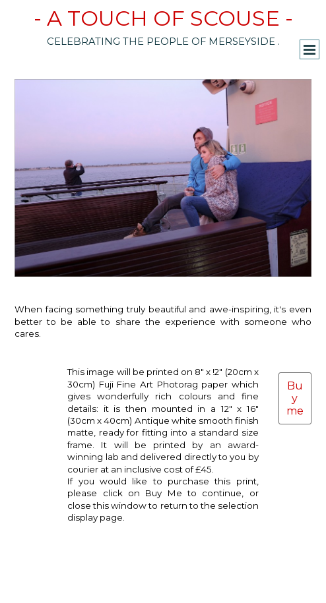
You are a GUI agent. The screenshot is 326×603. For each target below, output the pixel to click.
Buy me (295, 398)
